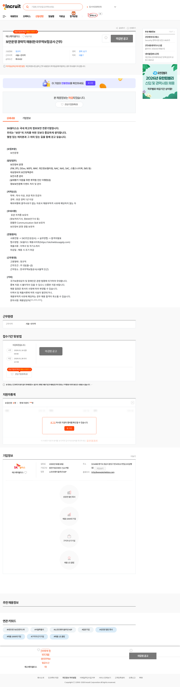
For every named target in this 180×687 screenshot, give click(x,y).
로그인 (53, 422)
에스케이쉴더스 (13, 36)
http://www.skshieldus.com (102, 472)
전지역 (33, 324)
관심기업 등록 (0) (19, 374)
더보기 (133, 456)
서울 (27, 324)
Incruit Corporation (92, 682)
